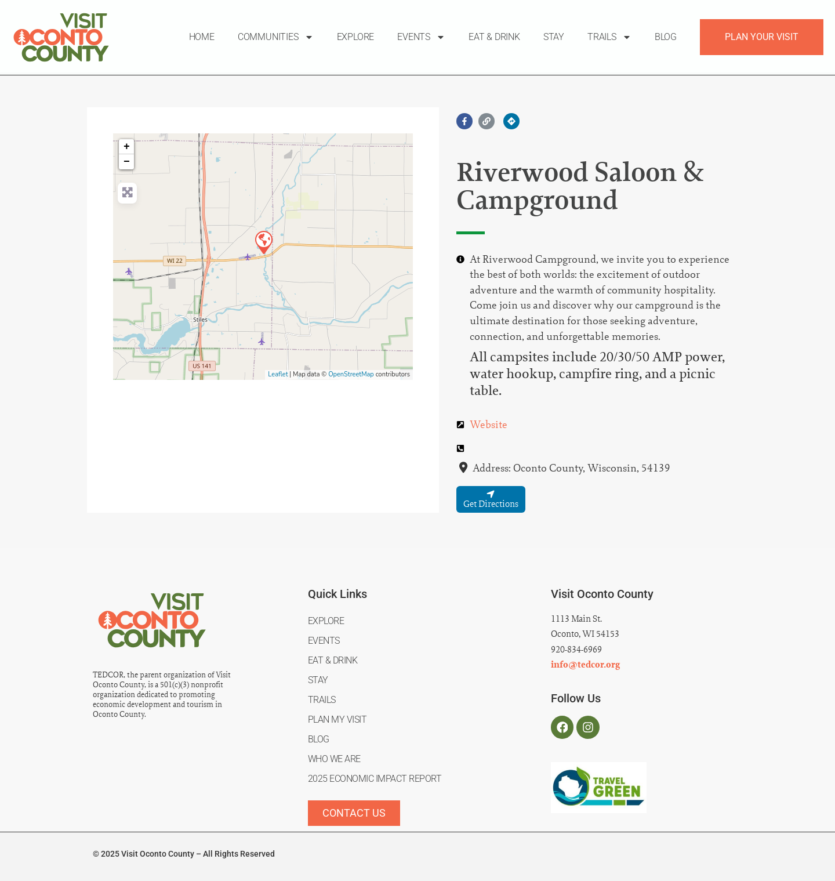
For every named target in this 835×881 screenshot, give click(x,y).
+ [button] (127, 147)
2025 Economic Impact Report (375, 778)
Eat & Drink (494, 36)
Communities (276, 37)
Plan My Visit (337, 719)
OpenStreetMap (351, 374)
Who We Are (334, 758)
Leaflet (278, 374)
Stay (553, 36)
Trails (609, 37)
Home (202, 36)
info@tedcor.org (585, 664)
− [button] (127, 162)
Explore (356, 36)
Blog (666, 36)
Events (421, 37)
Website (488, 424)
